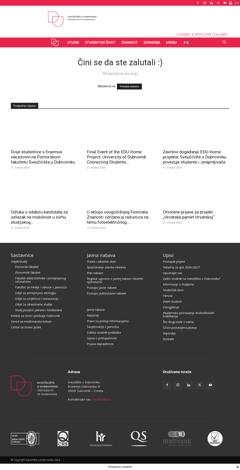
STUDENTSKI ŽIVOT (100, 42)
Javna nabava (101, 255)
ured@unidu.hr (101, 399)
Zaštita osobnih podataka (104, 332)
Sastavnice (22, 255)
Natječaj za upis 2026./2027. (181, 267)
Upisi (168, 255)
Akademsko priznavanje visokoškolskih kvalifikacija (188, 314)
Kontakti (168, 339)
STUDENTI (184, 34)
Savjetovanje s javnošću (103, 327)
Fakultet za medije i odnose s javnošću (41, 287)
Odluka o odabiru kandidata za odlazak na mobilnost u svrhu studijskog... (39, 217)
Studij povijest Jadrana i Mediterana (38, 310)
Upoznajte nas (172, 273)
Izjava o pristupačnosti (102, 338)
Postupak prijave (174, 261)
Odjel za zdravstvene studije (33, 304)
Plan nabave (95, 273)
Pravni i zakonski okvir (101, 261)
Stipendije (169, 333)
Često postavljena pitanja (180, 328)
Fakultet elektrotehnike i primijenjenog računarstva (40, 279)
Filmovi (167, 296)
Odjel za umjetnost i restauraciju (36, 299)
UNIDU (56, 42)
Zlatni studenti (172, 301)
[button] (224, 43)
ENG (186, 42)
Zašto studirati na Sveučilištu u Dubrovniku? (191, 279)
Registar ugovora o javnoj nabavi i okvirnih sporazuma (115, 280)
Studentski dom (173, 290)
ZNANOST (129, 42)
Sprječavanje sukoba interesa (106, 267)
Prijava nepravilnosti (100, 344)
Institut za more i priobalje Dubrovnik (35, 316)
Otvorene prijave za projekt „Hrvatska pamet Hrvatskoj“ (188, 215)
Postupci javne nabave (102, 288)
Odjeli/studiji (19, 261)
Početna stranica (129, 86)
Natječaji (93, 315)
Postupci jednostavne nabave (106, 293)
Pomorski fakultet (27, 267)
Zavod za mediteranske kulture (31, 321)
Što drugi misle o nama (178, 322)
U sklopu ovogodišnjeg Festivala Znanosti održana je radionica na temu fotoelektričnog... (117, 217)
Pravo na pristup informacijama (108, 321)
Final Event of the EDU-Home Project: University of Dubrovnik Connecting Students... (116, 157)
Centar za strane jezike (26, 327)
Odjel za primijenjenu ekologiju (35, 293)
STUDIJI (73, 42)
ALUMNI (221, 34)
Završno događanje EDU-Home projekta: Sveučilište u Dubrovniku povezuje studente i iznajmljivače (194, 157)
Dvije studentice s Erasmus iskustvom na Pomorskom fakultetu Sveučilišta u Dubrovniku (43, 157)
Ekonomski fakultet (27, 272)
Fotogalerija (171, 307)
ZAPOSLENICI (203, 34)
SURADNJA (152, 42)
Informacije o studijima (178, 284)
